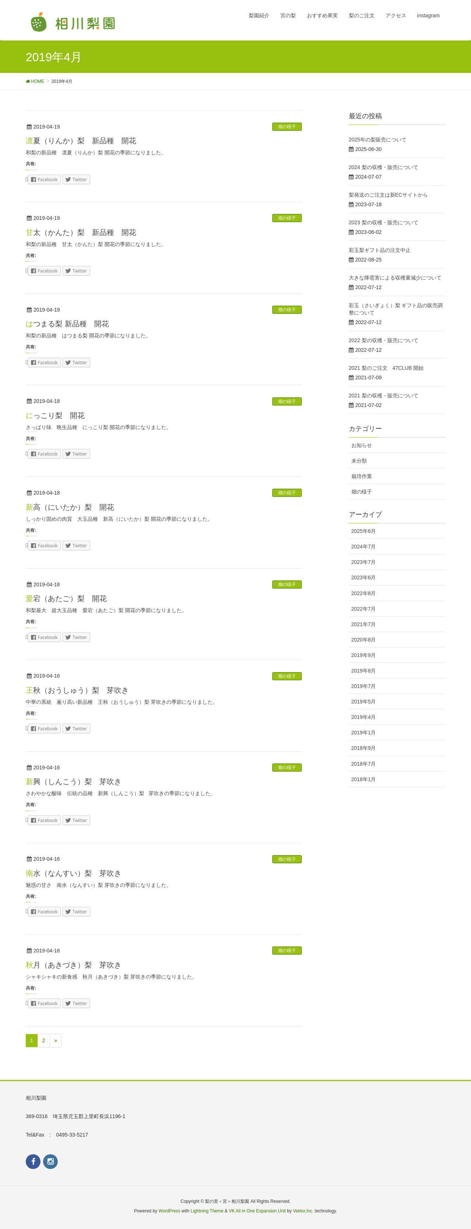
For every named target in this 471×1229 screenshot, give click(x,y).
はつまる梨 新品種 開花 (67, 324)
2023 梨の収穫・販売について (383, 222)
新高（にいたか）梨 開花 (70, 507)
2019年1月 (363, 732)
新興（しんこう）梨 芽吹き (73, 781)
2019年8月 (363, 671)
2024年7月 (363, 546)
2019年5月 (363, 702)
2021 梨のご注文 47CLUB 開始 (386, 368)
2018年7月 (363, 764)
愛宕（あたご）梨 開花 (66, 598)
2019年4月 (363, 717)
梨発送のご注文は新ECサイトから (388, 195)
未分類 (359, 461)
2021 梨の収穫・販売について (383, 395)
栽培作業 (361, 476)
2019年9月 (363, 655)
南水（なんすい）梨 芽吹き (73, 873)
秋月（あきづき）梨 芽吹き (73, 965)
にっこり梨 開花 (55, 415)
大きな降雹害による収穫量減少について (395, 278)
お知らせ (361, 445)
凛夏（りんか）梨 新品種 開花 (81, 141)
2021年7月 (363, 624)
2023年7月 (363, 562)
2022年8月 (363, 593)
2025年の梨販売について (378, 140)
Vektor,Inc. (303, 1211)
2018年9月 (363, 748)
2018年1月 (363, 779)
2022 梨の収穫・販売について (383, 340)
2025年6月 (363, 531)
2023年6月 (363, 577)
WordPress (169, 1211)
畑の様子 (287, 126)
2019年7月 (363, 686)
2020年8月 (363, 640)
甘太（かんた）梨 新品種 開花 (85, 232)
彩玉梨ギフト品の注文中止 (380, 250)
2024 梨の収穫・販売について (383, 167)
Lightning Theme (207, 1211)
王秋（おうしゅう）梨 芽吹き (77, 690)
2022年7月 (363, 609)
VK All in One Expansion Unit (257, 1211)
